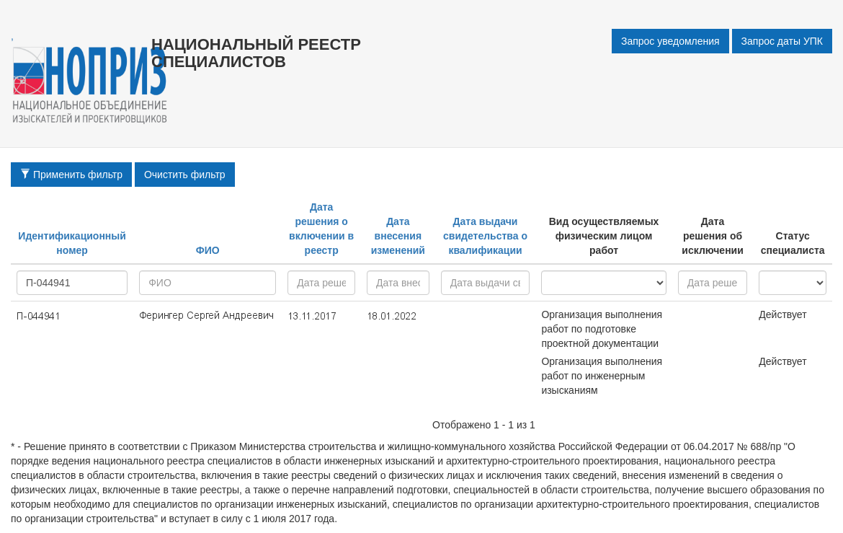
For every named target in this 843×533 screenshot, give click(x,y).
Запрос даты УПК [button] (782, 41)
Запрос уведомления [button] (670, 41)
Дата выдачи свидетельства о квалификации (485, 236)
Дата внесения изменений (398, 236)
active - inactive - (792, 282)
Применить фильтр (71, 174)
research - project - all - (603, 282)
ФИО (208, 250)
